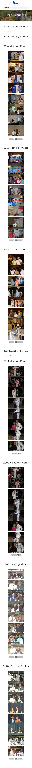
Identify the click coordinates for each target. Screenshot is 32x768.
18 (22, 657)
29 (22, 342)
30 (22, 240)
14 (17, 138)
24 (22, 138)
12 (13, 138)
